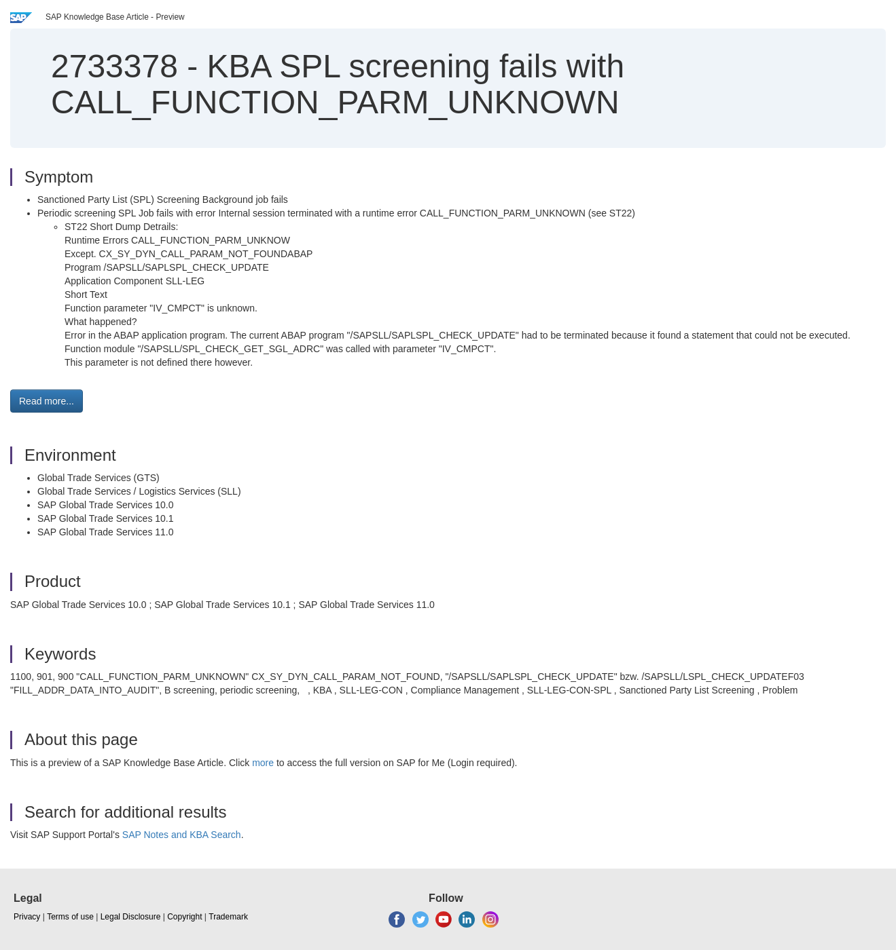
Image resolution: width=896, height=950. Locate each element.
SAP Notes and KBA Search (181, 834)
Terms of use (70, 917)
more (263, 762)
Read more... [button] (46, 401)
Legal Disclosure (131, 917)
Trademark (228, 917)
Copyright (184, 917)
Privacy (27, 917)
